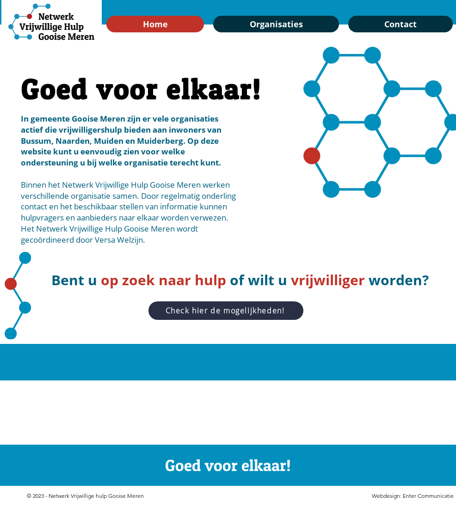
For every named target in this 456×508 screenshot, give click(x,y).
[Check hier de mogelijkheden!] (225, 310)
